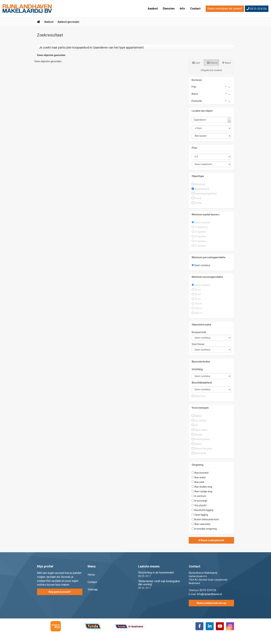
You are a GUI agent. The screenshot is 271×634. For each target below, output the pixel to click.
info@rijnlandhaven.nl (209, 594)
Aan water (200, 477)
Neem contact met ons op (211, 603)
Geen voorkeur (202, 222)
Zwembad (200, 453)
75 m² (197, 299)
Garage (198, 434)
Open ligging (201, 514)
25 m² (197, 289)
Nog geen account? (60, 591)
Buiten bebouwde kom (206, 519)
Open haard (200, 429)
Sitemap (93, 589)
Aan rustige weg (203, 491)
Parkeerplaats (202, 439)
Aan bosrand (201, 472)
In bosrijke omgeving (205, 528)
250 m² (198, 313)
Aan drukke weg (203, 486)
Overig (198, 203)
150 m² (198, 308)
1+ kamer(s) (201, 227)
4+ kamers (200, 241)
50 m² (197, 294)
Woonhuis (199, 184)
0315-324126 (257, 8)
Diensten (169, 8)
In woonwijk (200, 500)
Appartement (201, 189)
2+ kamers (200, 231)
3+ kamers (200, 236)
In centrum (200, 496)
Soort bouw (198, 344)
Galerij (212, 62)
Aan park (199, 482)
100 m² (198, 303)
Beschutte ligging (203, 510)
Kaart (226, 62)
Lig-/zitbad (200, 420)
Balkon (198, 415)
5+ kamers (200, 245)
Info (182, 8)
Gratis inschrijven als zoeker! (224, 8)
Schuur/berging (203, 448)
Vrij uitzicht (200, 505)
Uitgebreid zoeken (211, 70)
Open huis (199, 396)
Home (91, 574)
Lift (196, 425)
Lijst (196, 62)
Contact (195, 8)
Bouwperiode (199, 332)
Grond (197, 198)
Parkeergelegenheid (205, 193)
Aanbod (153, 8)
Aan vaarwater (202, 524)
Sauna (198, 443)
